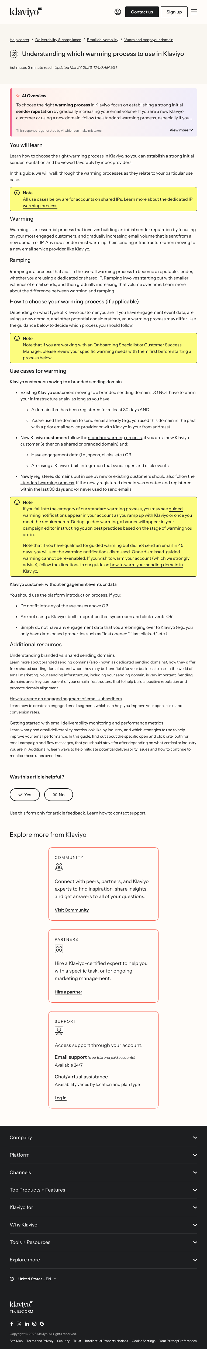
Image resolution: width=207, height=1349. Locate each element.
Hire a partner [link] (68, 992)
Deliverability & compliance (58, 39)
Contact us (142, 12)
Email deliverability (102, 39)
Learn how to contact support (116, 813)
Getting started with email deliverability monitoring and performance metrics (86, 723)
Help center (19, 39)
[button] (25, 794)
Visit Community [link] (72, 910)
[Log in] (118, 12)
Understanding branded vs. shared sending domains (62, 655)
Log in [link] (61, 1097)
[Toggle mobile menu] (194, 11)
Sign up (174, 12)
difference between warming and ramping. (72, 290)
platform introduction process (77, 595)
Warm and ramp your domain (148, 39)
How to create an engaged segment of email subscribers (66, 698)
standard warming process (115, 437)
